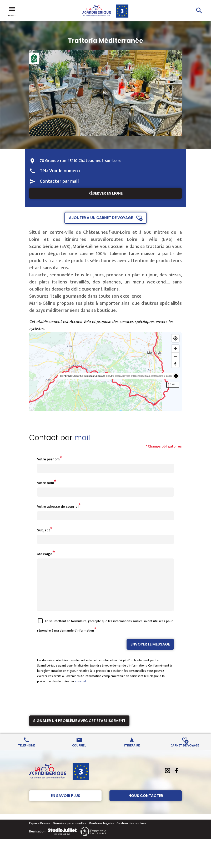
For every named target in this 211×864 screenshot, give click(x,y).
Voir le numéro (64, 171)
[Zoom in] (175, 348)
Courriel (79, 754)
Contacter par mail (59, 181)
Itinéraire (132, 754)
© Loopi (168, 376)
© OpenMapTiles (121, 376)
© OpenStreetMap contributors (147, 376)
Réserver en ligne (105, 193)
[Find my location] (175, 338)
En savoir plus (65, 805)
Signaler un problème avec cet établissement (79, 730)
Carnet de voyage (184, 754)
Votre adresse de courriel (57, 507)
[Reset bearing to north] (175, 364)
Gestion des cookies (131, 833)
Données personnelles (69, 833)
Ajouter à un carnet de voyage (101, 217)
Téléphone (26, 754)
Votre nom (45, 483)
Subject (43, 530)
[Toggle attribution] (176, 376)
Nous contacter (145, 805)
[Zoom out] (175, 356)
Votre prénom (48, 459)
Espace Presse (39, 833)
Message (44, 554)
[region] (105, 371)
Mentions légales (101, 833)
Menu (12, 11)
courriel (80, 690)
